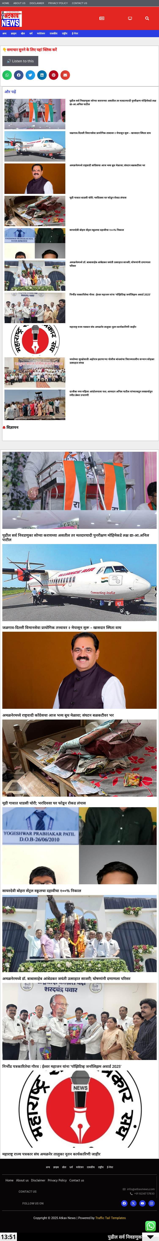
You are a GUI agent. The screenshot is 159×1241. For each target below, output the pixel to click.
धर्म (30, 33)
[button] (147, 18)
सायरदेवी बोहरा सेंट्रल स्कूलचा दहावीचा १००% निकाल (97, 230)
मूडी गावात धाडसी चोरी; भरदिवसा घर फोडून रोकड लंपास (98, 197)
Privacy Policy (58, 3)
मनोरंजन (41, 33)
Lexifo (79, 1224)
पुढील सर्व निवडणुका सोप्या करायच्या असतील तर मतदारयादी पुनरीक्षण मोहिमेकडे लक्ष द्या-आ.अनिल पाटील (75, 537)
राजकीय (53, 33)
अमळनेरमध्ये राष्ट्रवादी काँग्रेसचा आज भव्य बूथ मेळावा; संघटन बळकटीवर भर (107, 165)
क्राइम (13, 33)
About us (19, 3)
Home (5, 3)
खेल (23, 33)
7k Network (79, 1222)
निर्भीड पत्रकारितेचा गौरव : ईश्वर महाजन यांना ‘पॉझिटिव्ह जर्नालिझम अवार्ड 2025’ (110, 294)
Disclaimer (37, 3)
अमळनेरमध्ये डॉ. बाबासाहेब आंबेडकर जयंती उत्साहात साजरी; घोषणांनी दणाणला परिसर (66, 978)
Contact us (79, 3)
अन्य (4, 33)
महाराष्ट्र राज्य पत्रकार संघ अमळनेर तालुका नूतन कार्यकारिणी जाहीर (103, 327)
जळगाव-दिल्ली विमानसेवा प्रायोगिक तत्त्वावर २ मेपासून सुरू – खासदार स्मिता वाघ (110, 133)
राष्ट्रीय (64, 33)
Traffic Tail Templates (110, 1218)
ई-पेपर (75, 33)
